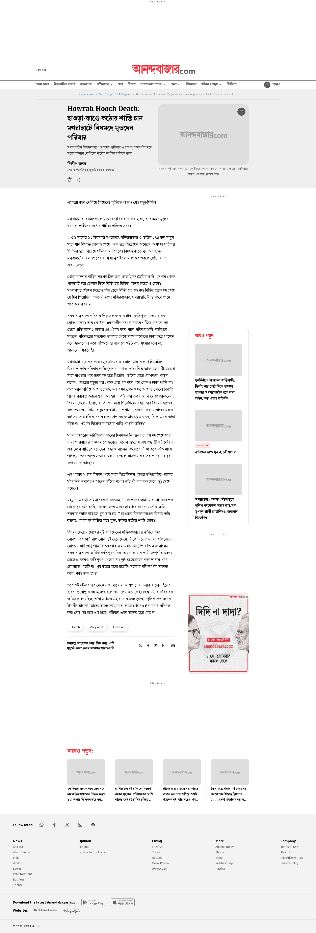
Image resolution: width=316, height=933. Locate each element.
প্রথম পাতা (42, 85)
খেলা (175, 85)
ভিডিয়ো (232, 85)
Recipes (157, 858)
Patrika (220, 868)
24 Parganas (124, 94)
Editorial (83, 847)
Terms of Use (289, 847)
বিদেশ (132, 85)
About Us (287, 852)
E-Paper (40, 70)
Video (219, 858)
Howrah (119, 627)
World (17, 863)
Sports (17, 868)
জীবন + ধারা (211, 85)
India (16, 858)
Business (19, 879)
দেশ (120, 85)
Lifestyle (157, 847)
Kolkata (18, 847)
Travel (156, 852)
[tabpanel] (218, 634)
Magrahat (96, 627)
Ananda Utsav (224, 847)
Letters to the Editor (92, 852)
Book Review (160, 863)
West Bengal (106, 94)
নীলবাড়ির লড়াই (64, 85)
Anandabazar (87, 94)
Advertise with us (292, 858)
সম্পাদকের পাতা (153, 85)
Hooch (75, 627)
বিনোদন (191, 85)
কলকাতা (86, 85)
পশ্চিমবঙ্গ (105, 85)
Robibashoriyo (224, 863)
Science (18, 885)
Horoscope (159, 868)
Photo (219, 852)
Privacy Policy (289, 863)
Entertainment (22, 874)
